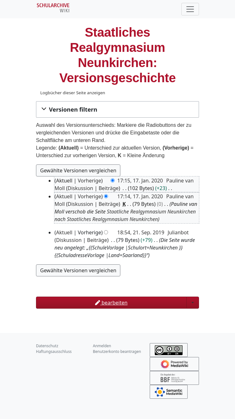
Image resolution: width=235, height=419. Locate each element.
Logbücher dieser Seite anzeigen (72, 93)
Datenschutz (47, 345)
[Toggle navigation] (190, 9)
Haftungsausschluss (54, 351)
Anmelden (102, 345)
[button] (117, 109)
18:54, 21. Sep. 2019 (140, 232)
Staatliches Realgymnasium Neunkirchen (112, 219)
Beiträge (108, 188)
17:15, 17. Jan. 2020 (140, 180)
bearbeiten (111, 302)
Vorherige (89, 180)
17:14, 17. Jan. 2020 (140, 196)
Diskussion (80, 188)
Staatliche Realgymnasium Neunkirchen (151, 211)
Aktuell (64, 196)
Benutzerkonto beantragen (117, 351)
